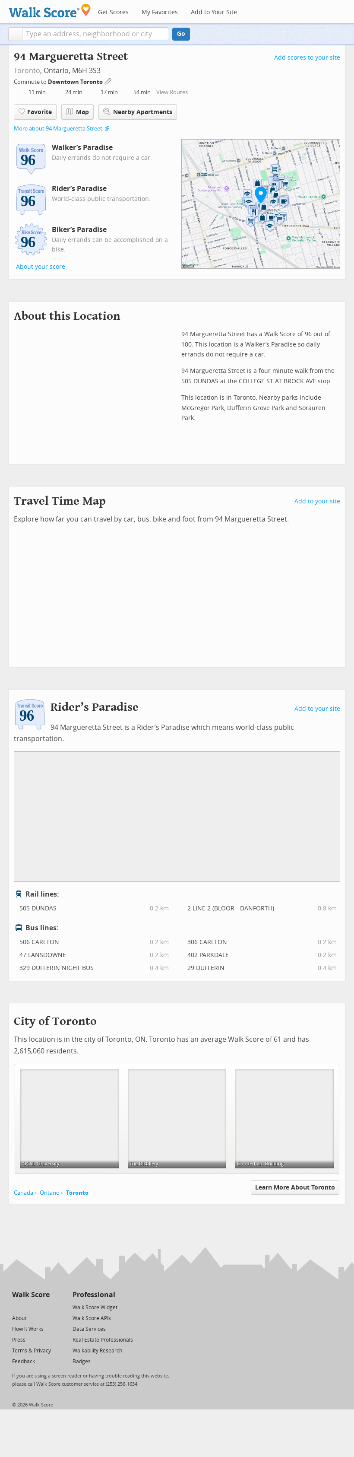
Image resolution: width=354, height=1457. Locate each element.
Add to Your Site (214, 12)
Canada (23, 1193)
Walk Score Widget (95, 1307)
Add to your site (317, 501)
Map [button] (77, 112)
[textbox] (95, 34)
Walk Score (31, 1295)
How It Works (28, 1329)
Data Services (89, 1329)
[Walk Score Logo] (50, 10)
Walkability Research (97, 1351)
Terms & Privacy (31, 1351)
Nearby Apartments (137, 112)
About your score (40, 266)
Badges (82, 1361)
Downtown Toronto (76, 82)
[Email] (44, 1307)
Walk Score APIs (92, 1318)
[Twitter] (17, 1307)
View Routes (172, 92)
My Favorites (160, 12)
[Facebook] (30, 1307)
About (19, 1318)
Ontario (50, 1193)
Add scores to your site (307, 57)
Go (181, 34)
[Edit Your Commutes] (108, 80)
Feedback (23, 1361)
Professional (94, 1295)
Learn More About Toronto (295, 1187)
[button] (15, 34)
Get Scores (113, 12)
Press (18, 1340)
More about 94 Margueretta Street (58, 128)
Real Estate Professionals (103, 1340)
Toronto (27, 71)
